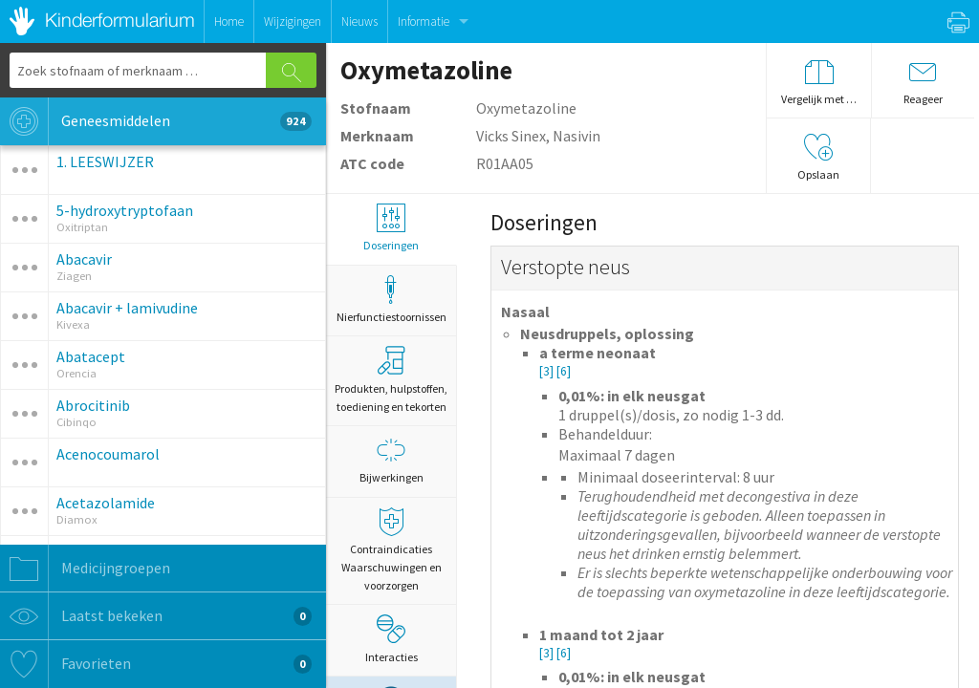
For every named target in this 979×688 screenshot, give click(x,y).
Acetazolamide (105, 502)
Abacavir (84, 259)
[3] (547, 371)
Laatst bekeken (156, 616)
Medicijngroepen (85, 568)
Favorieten (156, 664)
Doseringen (391, 228)
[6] (563, 371)
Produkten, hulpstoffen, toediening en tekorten (391, 380)
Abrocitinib (93, 405)
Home (229, 21)
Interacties (391, 639)
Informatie (423, 21)
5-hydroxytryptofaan (124, 210)
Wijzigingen (292, 21)
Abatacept (90, 356)
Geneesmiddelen (156, 121)
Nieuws (359, 21)
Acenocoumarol (108, 453)
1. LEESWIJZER (105, 161)
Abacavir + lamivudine (127, 307)
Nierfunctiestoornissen (391, 299)
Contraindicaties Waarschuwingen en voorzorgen (391, 549)
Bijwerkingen (391, 460)
